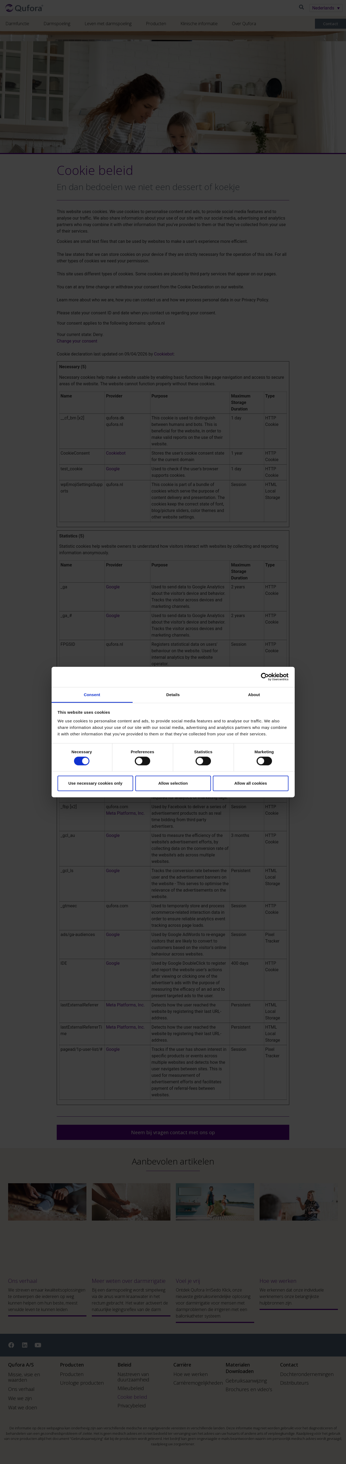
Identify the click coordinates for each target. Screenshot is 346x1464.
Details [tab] (173, 694)
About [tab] (254, 694)
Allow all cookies (250, 783)
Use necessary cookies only (95, 783)
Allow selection (173, 783)
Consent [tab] (92, 694)
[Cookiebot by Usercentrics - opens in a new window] (264, 677)
